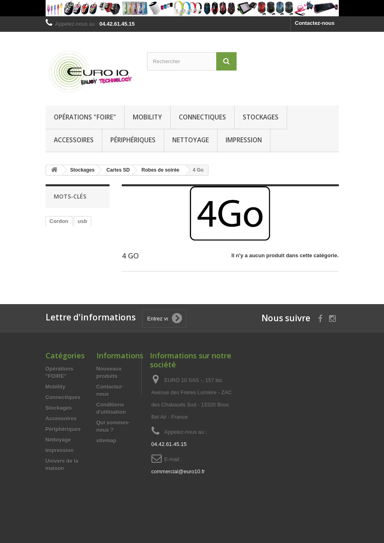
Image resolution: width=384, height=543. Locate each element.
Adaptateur (64, 258)
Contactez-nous (315, 23)
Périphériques (133, 139)
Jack (95, 270)
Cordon (59, 221)
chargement (65, 270)
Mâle (55, 233)
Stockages (261, 117)
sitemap (106, 458)
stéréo (78, 246)
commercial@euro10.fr (178, 489)
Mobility (147, 117)
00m (55, 246)
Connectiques (202, 117)
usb (82, 221)
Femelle (80, 233)
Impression (244, 139)
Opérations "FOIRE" (85, 117)
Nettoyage (190, 139)
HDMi (56, 282)
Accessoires (74, 139)
